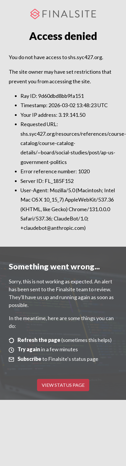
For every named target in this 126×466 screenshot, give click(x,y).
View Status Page (63, 385)
